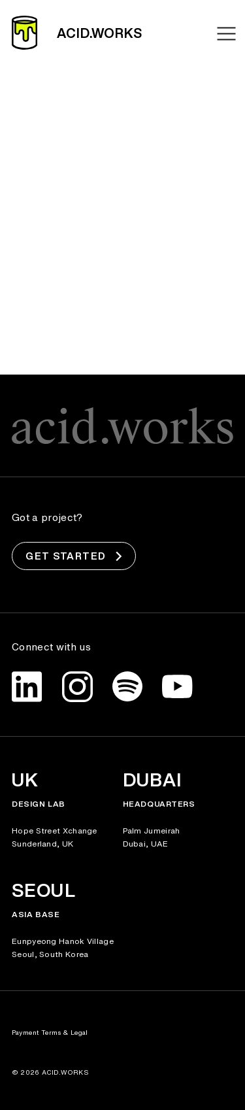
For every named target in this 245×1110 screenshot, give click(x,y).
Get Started (73, 556)
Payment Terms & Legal (50, 1032)
